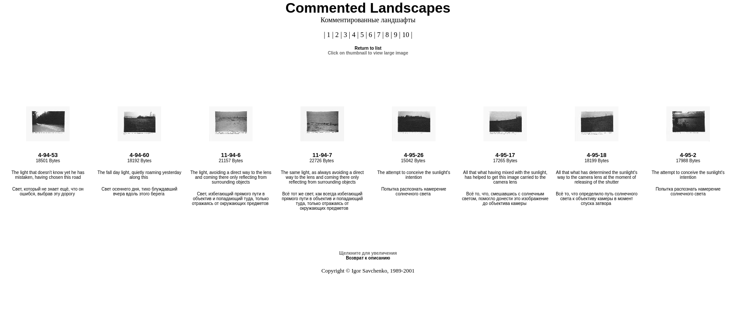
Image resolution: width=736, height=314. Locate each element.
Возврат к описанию (368, 258)
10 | (407, 34)
